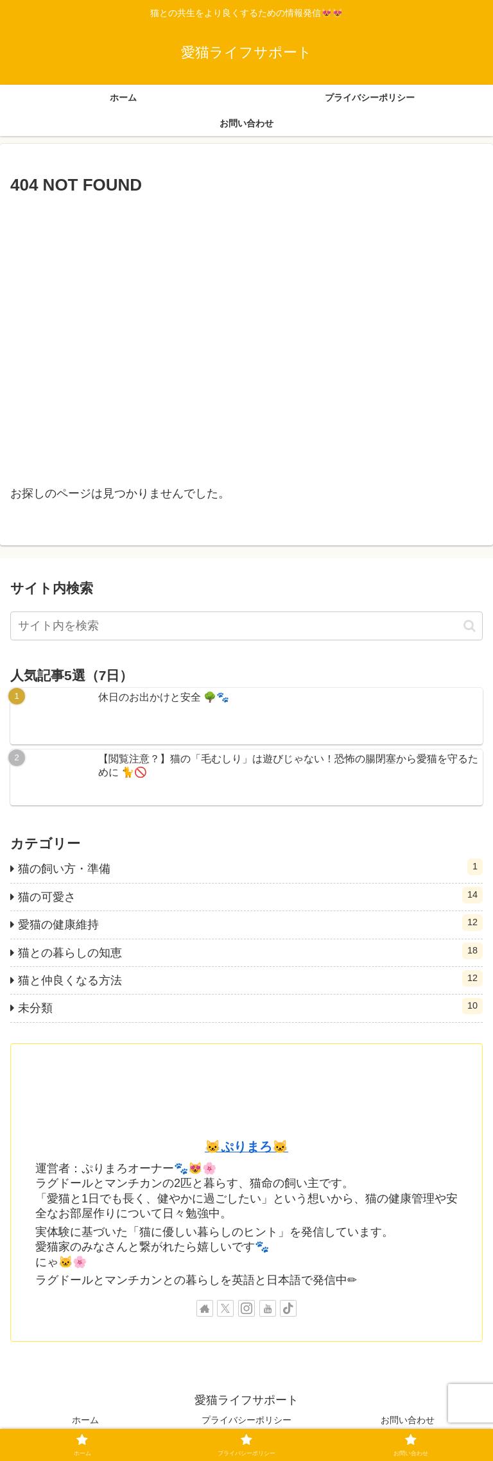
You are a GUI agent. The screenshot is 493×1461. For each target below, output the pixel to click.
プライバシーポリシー (246, 1420)
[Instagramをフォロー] (246, 1308)
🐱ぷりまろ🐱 (246, 1147)
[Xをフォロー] (225, 1308)
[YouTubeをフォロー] (267, 1308)
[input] (246, 625)
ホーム (85, 1420)
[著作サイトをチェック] (204, 1308)
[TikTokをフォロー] (288, 1308)
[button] (469, 626)
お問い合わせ (408, 1420)
